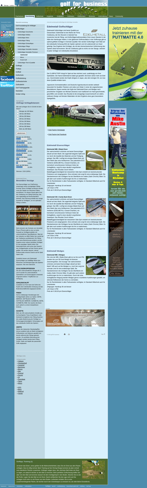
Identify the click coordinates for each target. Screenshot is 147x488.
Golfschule (39, 16)
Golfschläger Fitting (24, 40)
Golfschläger (61, 22)
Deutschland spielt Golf (72, 486)
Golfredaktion (28, 486)
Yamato (20, 393)
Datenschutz (11, 486)
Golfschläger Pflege (24, 46)
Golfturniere (81, 16)
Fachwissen (20, 16)
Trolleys (18, 69)
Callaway (21, 361)
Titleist (20, 381)
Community (119, 16)
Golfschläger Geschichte (25, 32)
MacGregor (21, 367)
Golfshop (82, 486)
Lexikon (12, 5)
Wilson (20, 383)
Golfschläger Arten (23, 37)
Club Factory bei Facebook (57, 134)
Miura (22, 57)
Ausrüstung (54, 22)
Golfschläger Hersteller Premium (28, 52)
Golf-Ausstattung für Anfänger (26, 26)
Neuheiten (19, 91)
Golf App (88, 486)
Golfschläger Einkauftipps (25, 43)
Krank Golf (23, 60)
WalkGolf (21, 391)
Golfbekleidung (21, 78)
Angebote (50, 16)
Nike (19, 371)
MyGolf (54, 486)
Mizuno (20, 369)
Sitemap (6, 5)
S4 (19, 377)
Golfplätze (60, 16)
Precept (20, 375)
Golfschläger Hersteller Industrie (28, 49)
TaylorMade (21, 379)
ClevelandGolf (22, 363)
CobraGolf (21, 365)
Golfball (18, 72)
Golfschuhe (20, 75)
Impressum (3, 486)
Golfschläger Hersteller (72, 22)
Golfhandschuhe (21, 81)
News (111, 16)
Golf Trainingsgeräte (22, 88)
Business (92, 16)
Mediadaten (20, 486)
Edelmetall (24, 55)
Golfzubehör (20, 84)
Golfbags (19, 66)
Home (48, 22)
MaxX (20, 389)
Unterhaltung (102, 16)
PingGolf (20, 373)
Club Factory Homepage (56, 130)
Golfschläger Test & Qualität (26, 62)
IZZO (19, 387)
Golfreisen (70, 16)
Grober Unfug (20, 94)
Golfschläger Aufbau (24, 34)
